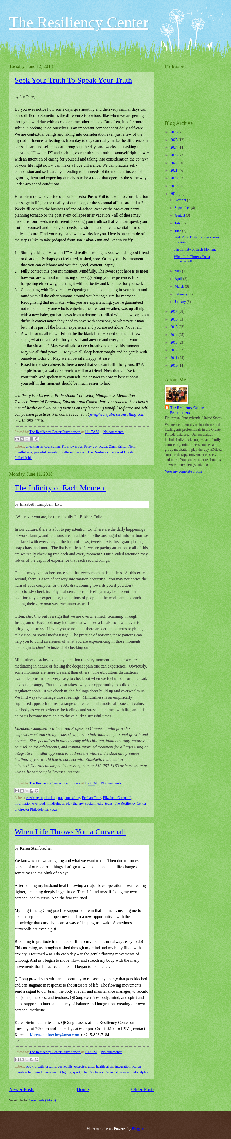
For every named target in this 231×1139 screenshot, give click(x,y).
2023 (174, 155)
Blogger (137, 1129)
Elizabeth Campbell (117, 798)
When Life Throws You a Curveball (70, 831)
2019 (174, 186)
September (183, 208)
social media (94, 803)
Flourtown (69, 446)
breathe (50, 1066)
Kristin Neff (126, 446)
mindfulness (23, 452)
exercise (80, 1066)
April (179, 279)
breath (39, 1066)
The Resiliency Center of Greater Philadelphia (115, 1072)
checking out (53, 798)
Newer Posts (21, 1089)
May (178, 271)
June (178, 231)
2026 (174, 132)
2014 (174, 335)
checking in (34, 446)
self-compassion (74, 452)
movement (50, 1072)
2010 (174, 365)
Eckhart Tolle (91, 798)
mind (38, 1072)
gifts (91, 1066)
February (181, 294)
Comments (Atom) (42, 1100)
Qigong (65, 1072)
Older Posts (142, 1089)
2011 (174, 358)
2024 (174, 147)
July (178, 223)
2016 (174, 319)
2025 (174, 140)
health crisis (104, 1066)
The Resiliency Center (78, 22)
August (180, 215)
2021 (174, 170)
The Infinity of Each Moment (60, 487)
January (181, 302)
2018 (174, 194)
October (181, 200)
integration (123, 1066)
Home (83, 1089)
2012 (174, 350)
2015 (174, 327)
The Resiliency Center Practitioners (187, 410)
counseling (52, 446)
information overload (30, 803)
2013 (174, 342)
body (29, 1066)
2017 (174, 312)
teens (108, 803)
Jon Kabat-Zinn (104, 446)
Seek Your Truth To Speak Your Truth (73, 80)
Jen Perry (85, 446)
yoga (53, 809)
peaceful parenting (47, 452)
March (180, 286)
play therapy (75, 803)
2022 (174, 163)
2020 (174, 178)
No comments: (113, 432)
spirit (76, 1072)
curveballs (65, 1066)
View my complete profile (183, 471)
